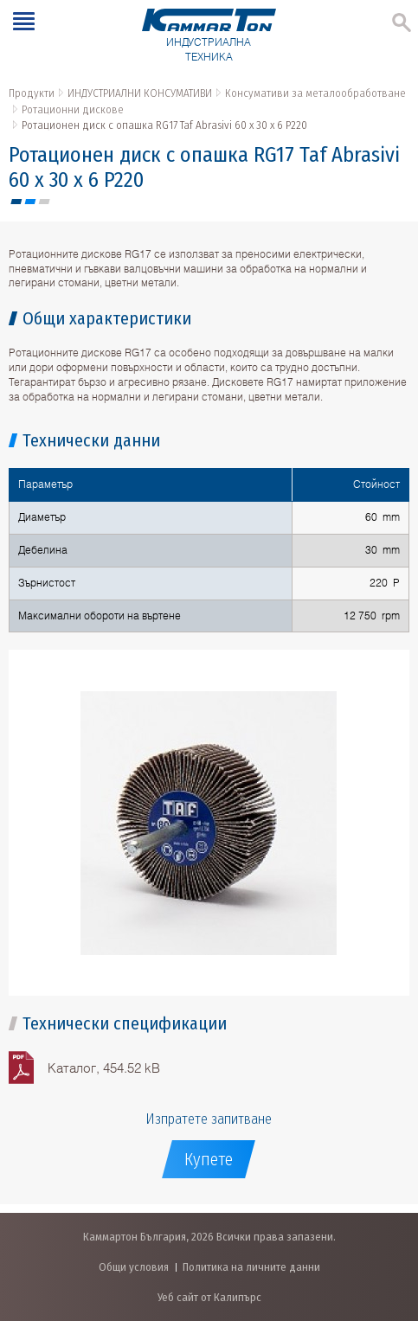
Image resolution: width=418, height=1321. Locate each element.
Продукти (32, 93)
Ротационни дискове (73, 109)
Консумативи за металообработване (315, 93)
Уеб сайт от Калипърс (209, 1297)
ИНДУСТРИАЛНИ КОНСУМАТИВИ (140, 93)
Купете (208, 1159)
